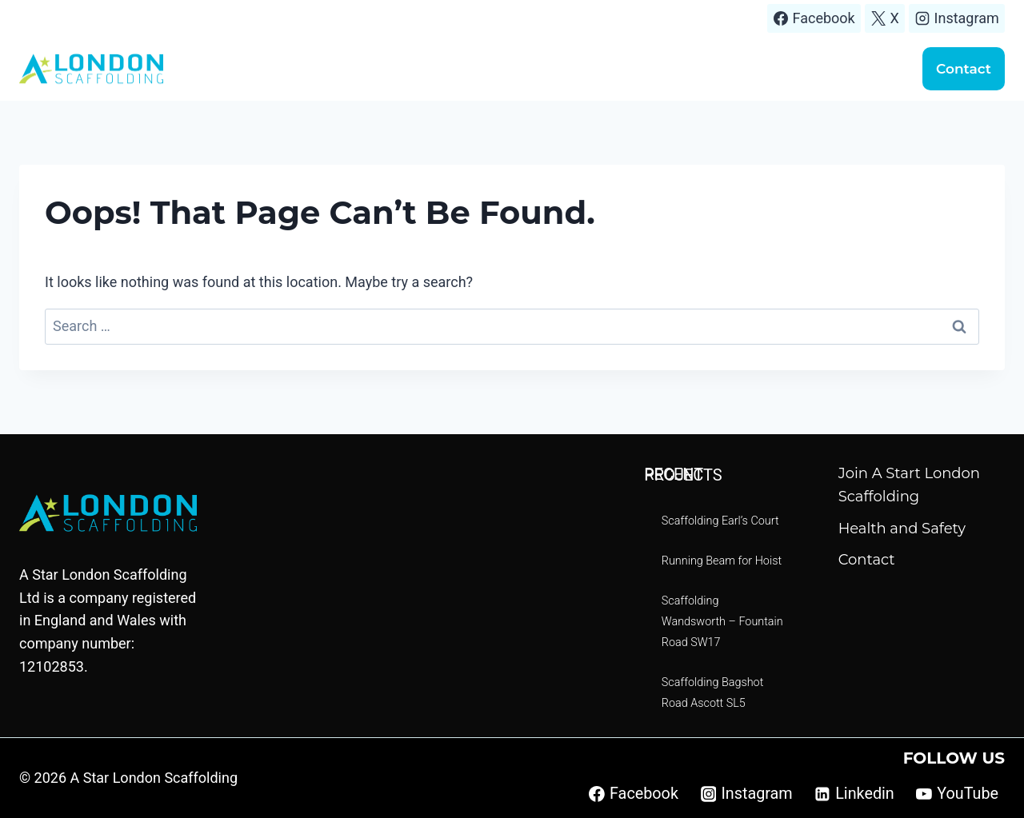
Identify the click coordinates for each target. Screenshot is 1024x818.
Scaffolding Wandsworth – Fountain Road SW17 (722, 621)
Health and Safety (902, 528)
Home (360, 68)
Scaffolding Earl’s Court (720, 521)
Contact (963, 69)
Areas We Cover (540, 68)
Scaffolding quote (744, 68)
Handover (855, 68)
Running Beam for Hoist (722, 561)
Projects (639, 68)
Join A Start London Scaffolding (909, 485)
